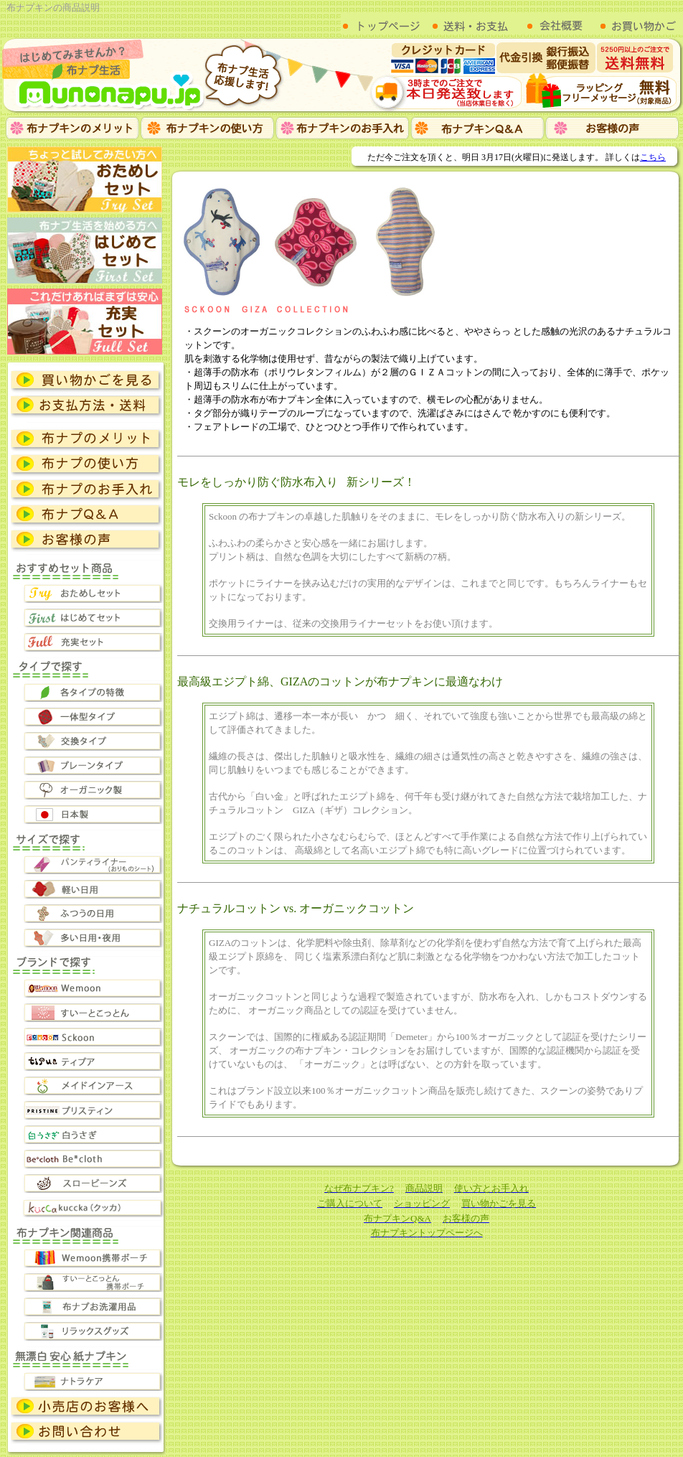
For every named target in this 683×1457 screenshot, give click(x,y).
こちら (653, 157)
